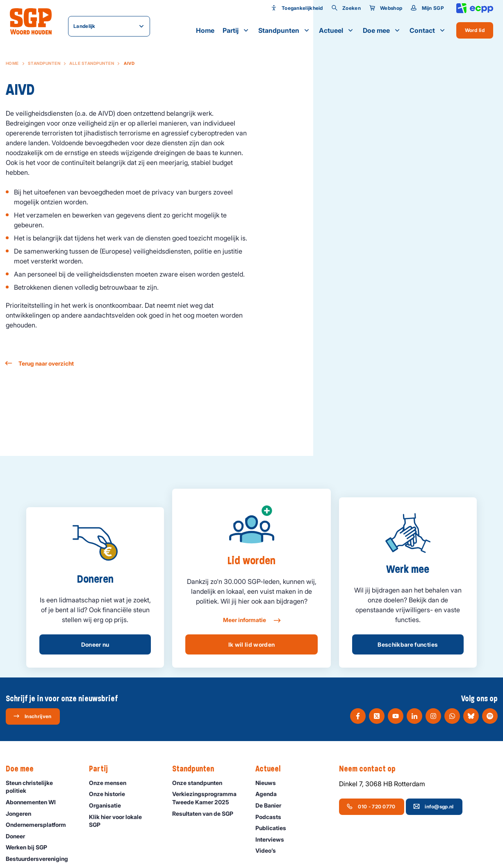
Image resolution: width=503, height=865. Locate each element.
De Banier (272, 805)
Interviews (273, 839)
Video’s (269, 850)
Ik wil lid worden (251, 644)
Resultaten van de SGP (206, 813)
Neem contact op (371, 769)
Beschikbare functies (408, 644)
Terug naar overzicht (40, 363)
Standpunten (284, 30)
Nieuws (269, 783)
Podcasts (272, 817)
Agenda (269, 794)
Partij (236, 30)
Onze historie (110, 794)
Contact (428, 30)
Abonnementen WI (34, 802)
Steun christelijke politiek (40, 786)
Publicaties (274, 828)
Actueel (337, 30)
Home (205, 30)
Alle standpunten (91, 63)
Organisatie (108, 805)
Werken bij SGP (30, 847)
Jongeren (22, 813)
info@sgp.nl (433, 806)
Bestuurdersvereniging (40, 859)
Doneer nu (95, 644)
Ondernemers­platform (39, 824)
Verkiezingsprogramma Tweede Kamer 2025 (207, 798)
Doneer (19, 836)
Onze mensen (111, 783)
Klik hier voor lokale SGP (124, 820)
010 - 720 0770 (370, 806)
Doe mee (382, 30)
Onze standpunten (201, 783)
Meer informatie (251, 620)
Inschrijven (32, 716)
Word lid (475, 30)
